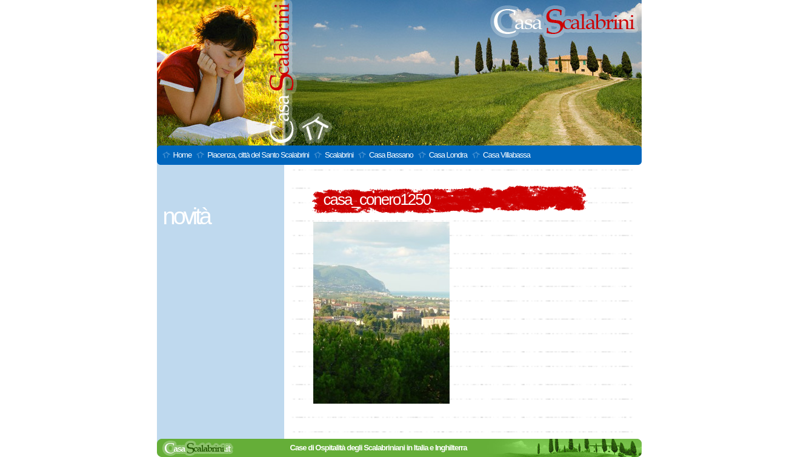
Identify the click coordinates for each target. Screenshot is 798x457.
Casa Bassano (391, 154)
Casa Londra (448, 154)
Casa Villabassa (506, 154)
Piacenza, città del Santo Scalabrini (258, 154)
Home (182, 154)
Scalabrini (339, 154)
